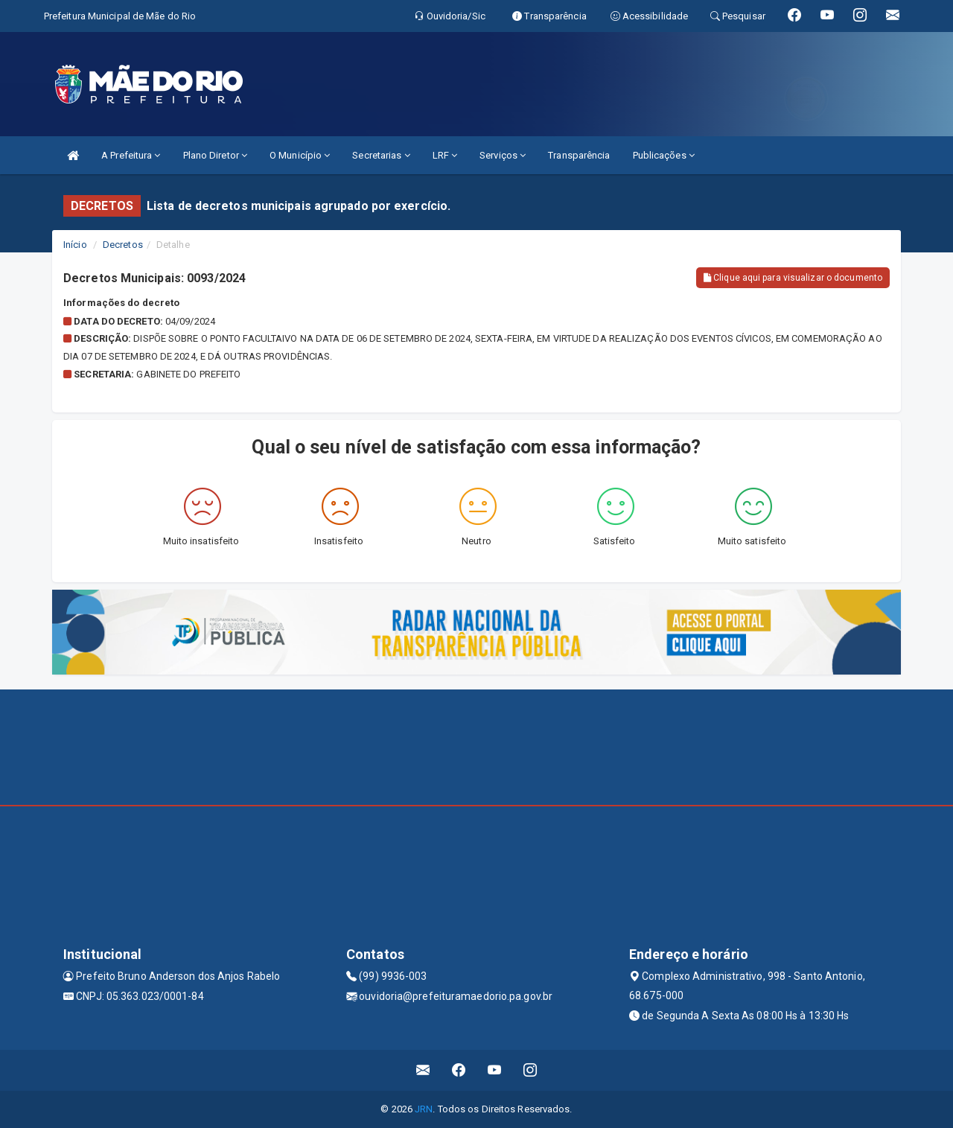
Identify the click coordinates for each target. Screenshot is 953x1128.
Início (75, 244)
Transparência (579, 155)
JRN (424, 1109)
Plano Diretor (215, 155)
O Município (300, 155)
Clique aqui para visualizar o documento (793, 278)
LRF (445, 155)
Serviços (502, 155)
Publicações (664, 155)
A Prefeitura (130, 155)
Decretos (123, 244)
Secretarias (380, 155)
